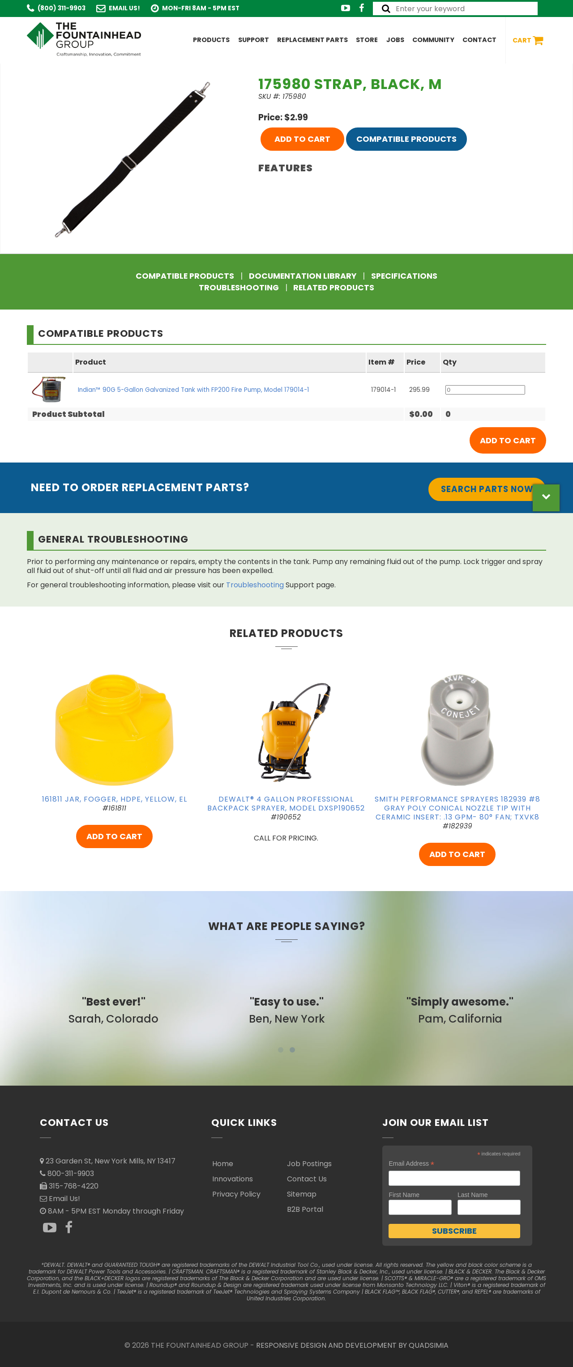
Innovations (232, 1179)
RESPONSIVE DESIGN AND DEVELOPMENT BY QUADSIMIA (352, 1345)
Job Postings (309, 1164)
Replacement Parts (312, 39)
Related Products (333, 287)
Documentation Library (302, 276)
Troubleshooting (239, 287)
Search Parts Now (487, 489)
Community (433, 39)
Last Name (473, 1194)
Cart (528, 40)
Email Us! (124, 8)
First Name (404, 1194)
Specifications (404, 276)
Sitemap (301, 1194)
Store (367, 39)
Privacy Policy (236, 1194)
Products (211, 39)
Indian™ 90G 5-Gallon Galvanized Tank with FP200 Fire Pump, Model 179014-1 (193, 390)
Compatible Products (406, 138)
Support (253, 39)
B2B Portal (305, 1209)
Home (222, 1164)
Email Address (411, 1163)
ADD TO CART (302, 138)
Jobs (395, 39)
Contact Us (307, 1179)
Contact (479, 39)
